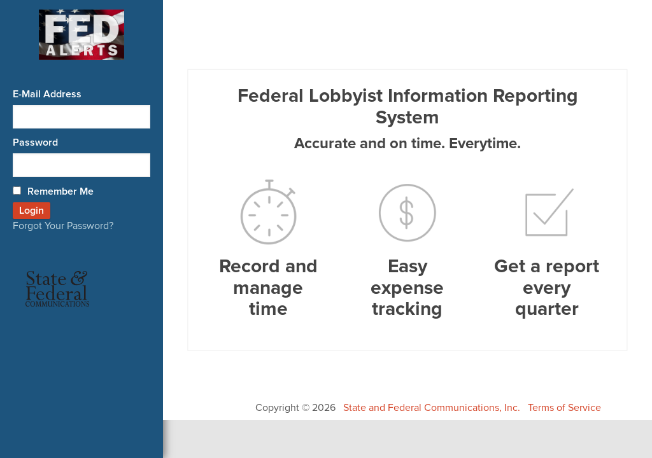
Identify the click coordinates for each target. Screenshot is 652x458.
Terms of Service (564, 407)
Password (35, 142)
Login (31, 210)
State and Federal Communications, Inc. (431, 407)
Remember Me (53, 191)
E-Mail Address (47, 94)
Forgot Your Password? (63, 225)
